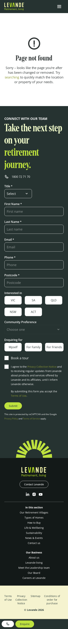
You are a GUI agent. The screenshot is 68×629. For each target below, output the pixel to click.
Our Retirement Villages (34, 512)
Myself (13, 347)
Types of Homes (33, 517)
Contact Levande (34, 484)
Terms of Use (18, 395)
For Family (33, 347)
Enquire (24, 624)
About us (34, 557)
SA (33, 300)
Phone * (10, 257)
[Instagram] (34, 494)
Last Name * (13, 221)
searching (12, 77)
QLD (54, 300)
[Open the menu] (59, 6)
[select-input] (18, 193)
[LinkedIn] (27, 494)
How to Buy (34, 522)
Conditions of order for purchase (52, 599)
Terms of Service (31, 418)
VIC (13, 300)
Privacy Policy (11, 418)
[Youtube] (40, 494)
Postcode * (12, 275)
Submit (13, 406)
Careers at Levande (33, 578)
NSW (13, 312)
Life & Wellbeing (34, 527)
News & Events (34, 538)
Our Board (34, 573)
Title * (8, 186)
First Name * (13, 204)
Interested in (13, 293)
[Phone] (7, 623)
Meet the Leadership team (34, 567)
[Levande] (14, 9)
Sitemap (35, 596)
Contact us (34, 543)
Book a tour (16, 358)
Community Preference (20, 322)
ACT (33, 312)
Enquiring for (13, 339)
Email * (9, 239)
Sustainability (34, 533)
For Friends (54, 347)
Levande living (33, 562)
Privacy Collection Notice (42, 366)
